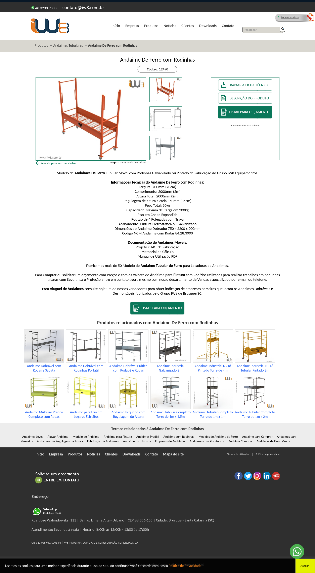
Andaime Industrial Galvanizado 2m (170, 368)
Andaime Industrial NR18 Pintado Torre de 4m (212, 368)
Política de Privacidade (185, 566)
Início (115, 25)
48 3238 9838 (43, 8)
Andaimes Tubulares (68, 45)
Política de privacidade (267, 454)
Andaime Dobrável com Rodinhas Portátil (86, 368)
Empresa (132, 25)
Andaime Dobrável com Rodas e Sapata (44, 368)
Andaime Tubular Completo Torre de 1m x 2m (255, 414)
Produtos (151, 25)
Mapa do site (173, 454)
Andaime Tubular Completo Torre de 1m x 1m (213, 414)
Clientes (187, 25)
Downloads (208, 25)
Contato (228, 25)
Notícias (170, 25)
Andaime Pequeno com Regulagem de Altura (128, 414)
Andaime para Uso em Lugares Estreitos (86, 414)
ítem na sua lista (290, 17)
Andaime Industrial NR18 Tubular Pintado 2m (255, 368)
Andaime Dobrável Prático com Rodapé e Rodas (128, 368)
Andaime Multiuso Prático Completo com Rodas (44, 414)
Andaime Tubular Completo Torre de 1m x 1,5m (170, 414)
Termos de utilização (238, 454)
